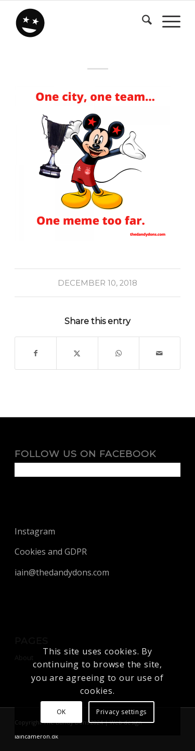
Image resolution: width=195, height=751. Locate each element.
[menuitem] (142, 21)
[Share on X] (77, 353)
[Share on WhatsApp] (118, 353)
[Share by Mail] (159, 353)
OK (61, 711)
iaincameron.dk (36, 736)
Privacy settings (121, 711)
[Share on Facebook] (35, 353)
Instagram (35, 531)
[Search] (142, 21)
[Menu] (166, 21)
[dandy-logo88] (81, 21)
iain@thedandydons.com (62, 572)
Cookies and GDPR (51, 551)
